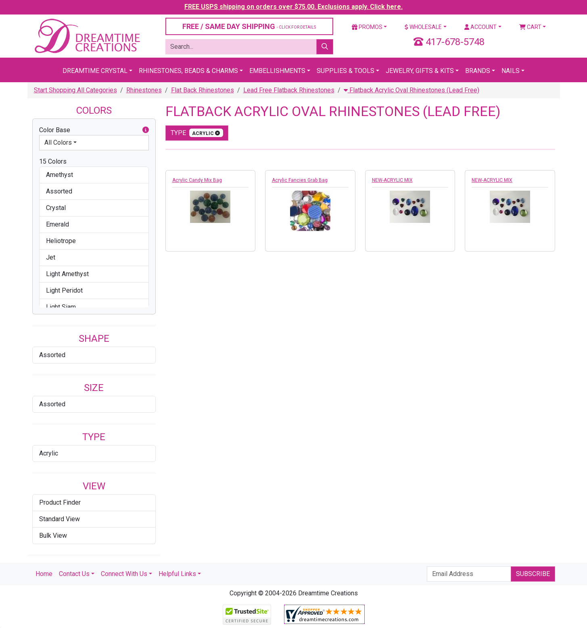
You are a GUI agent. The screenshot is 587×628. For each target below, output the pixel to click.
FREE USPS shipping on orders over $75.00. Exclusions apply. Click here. (293, 6)
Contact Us (74, 574)
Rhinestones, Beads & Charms (188, 71)
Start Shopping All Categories (75, 90)
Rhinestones (144, 90)
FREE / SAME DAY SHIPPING (249, 26)
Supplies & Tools (345, 71)
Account (480, 27)
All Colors (58, 142)
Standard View (59, 519)
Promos (367, 27)
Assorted (52, 355)
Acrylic (48, 453)
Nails (510, 71)
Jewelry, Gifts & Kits (420, 71)
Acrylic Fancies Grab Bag (300, 180)
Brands (477, 71)
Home (44, 574)
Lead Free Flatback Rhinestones (288, 90)
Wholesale (423, 27)
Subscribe (533, 574)
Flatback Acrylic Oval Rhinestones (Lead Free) (411, 90)
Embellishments (277, 71)
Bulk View (53, 535)
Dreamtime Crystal (95, 71)
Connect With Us (124, 574)
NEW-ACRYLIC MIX (392, 180)
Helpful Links (177, 574)
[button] (145, 130)
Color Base (94, 130)
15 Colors (53, 161)
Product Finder (60, 502)
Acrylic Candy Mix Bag (197, 180)
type (197, 133)
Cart (530, 27)
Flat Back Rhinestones (202, 90)
